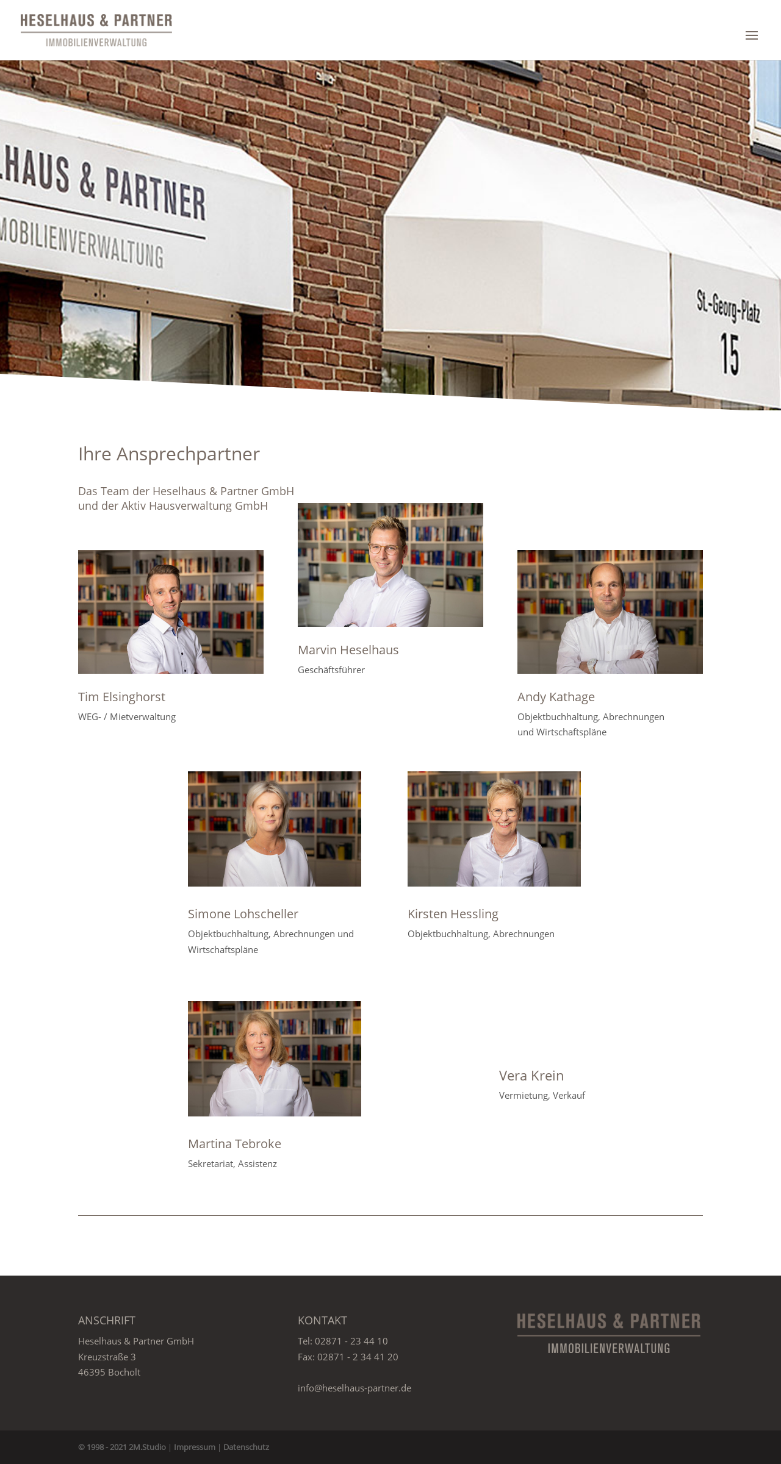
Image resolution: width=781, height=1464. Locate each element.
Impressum (194, 1446)
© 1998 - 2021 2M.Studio (122, 1446)
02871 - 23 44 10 (351, 1341)
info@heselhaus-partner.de (354, 1388)
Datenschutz (246, 1446)
